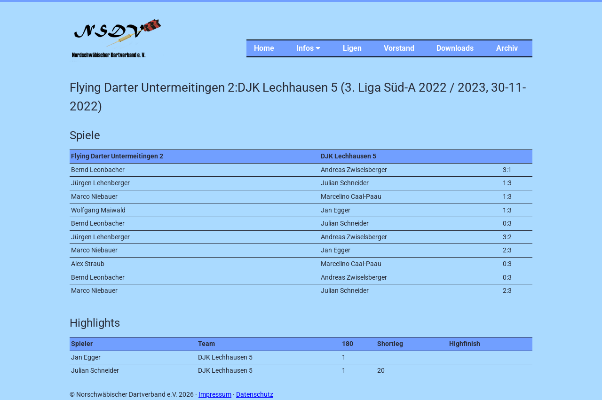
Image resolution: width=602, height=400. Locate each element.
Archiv (507, 48)
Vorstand (399, 48)
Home (264, 48)
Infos (308, 48)
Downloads (455, 48)
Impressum (214, 395)
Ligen (352, 48)
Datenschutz (254, 395)
